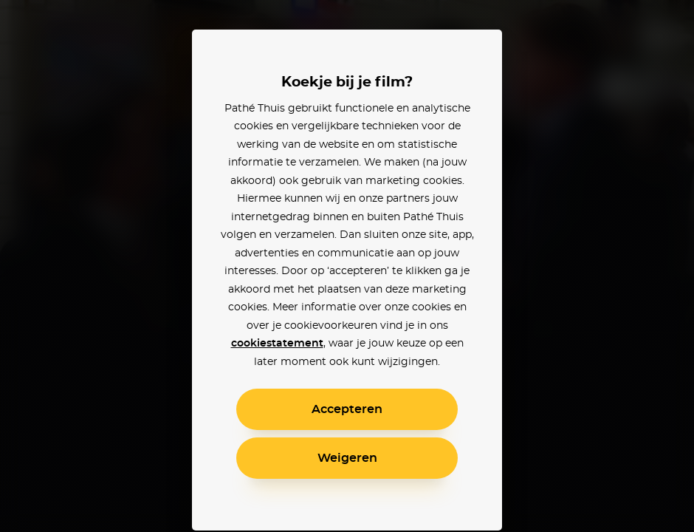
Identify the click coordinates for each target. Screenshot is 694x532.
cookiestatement (277, 343)
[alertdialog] (347, 266)
